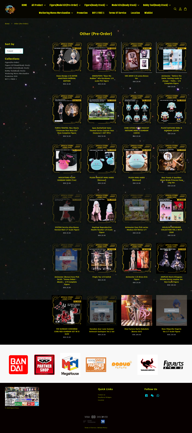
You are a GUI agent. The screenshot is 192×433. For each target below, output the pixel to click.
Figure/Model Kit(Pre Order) (65, 5)
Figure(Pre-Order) (12, 62)
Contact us (101, 394)
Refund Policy (102, 427)
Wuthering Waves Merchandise (56, 13)
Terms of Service (90, 427)
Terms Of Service (117, 13)
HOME (24, 5)
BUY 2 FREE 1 (98, 13)
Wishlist (148, 13)
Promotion (82, 13)
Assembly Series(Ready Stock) (17, 68)
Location (135, 13)
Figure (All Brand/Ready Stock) (17, 65)
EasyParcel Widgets (104, 397)
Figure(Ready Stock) (96, 5)
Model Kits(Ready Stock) (125, 5)
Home (7, 24)
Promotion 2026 (11, 76)
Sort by (9, 44)
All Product (39, 5)
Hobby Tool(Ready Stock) (157, 5)
